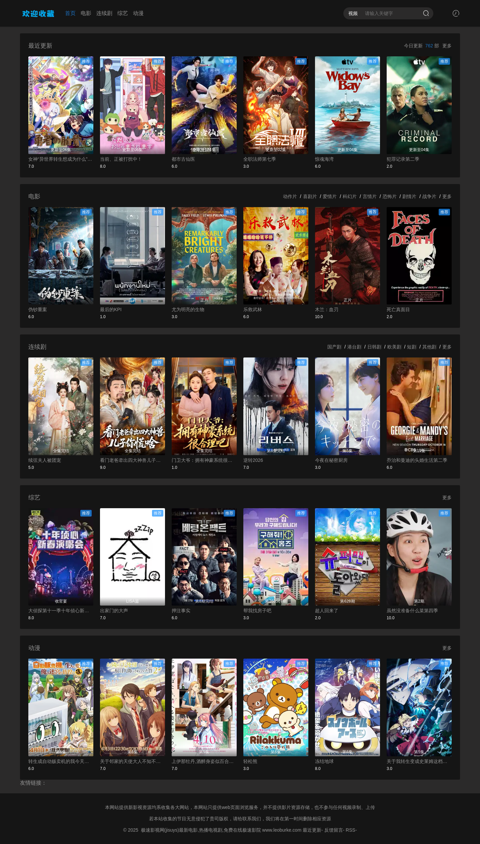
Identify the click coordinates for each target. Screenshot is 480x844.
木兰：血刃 (326, 309)
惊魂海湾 (324, 159)
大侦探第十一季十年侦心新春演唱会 (60, 610)
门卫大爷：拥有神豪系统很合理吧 (204, 460)
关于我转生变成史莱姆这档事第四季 (419, 761)
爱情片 (330, 196)
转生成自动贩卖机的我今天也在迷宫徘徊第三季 (60, 761)
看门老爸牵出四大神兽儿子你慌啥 (132, 460)
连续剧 (104, 13)
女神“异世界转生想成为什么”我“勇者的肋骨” (60, 159)
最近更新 (312, 830)
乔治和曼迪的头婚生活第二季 (417, 460)
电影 (86, 13)
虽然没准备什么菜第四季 (412, 610)
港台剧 (354, 346)
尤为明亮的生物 (188, 309)
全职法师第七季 (259, 159)
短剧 (411, 346)
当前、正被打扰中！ (121, 159)
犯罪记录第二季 (403, 159)
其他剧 (429, 346)
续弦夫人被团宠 (44, 460)
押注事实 (181, 610)
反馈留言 (333, 830)
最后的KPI (111, 309)
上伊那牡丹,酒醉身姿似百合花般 (204, 761)
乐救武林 (252, 309)
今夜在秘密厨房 (331, 460)
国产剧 (334, 346)
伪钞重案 (37, 309)
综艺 (122, 13)
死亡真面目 (398, 309)
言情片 (370, 196)
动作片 (290, 196)
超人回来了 (326, 610)
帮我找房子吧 (257, 610)
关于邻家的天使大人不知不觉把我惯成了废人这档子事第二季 (132, 761)
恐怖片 (390, 196)
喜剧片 (310, 196)
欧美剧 (394, 346)
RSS (350, 830)
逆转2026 (253, 460)
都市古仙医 (183, 159)
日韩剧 (374, 346)
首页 (70, 13)
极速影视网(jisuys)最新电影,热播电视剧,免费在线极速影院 (201, 830)
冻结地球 (324, 761)
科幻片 (350, 196)
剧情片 (409, 196)
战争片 (429, 196)
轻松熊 (250, 761)
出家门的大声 (114, 610)
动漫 (138, 13)
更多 (447, 45)
